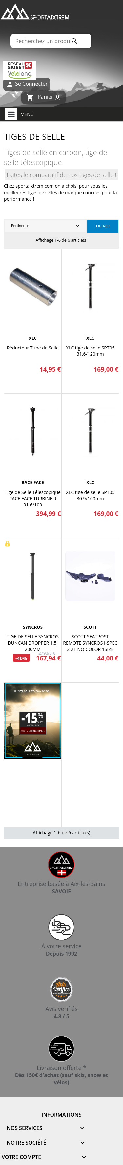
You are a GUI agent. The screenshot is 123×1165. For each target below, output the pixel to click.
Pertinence (46, 226)
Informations (62, 1114)
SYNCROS (33, 627)
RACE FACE (33, 482)
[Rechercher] (50, 41)
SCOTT (90, 627)
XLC (33, 338)
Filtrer (103, 225)
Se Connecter (27, 84)
